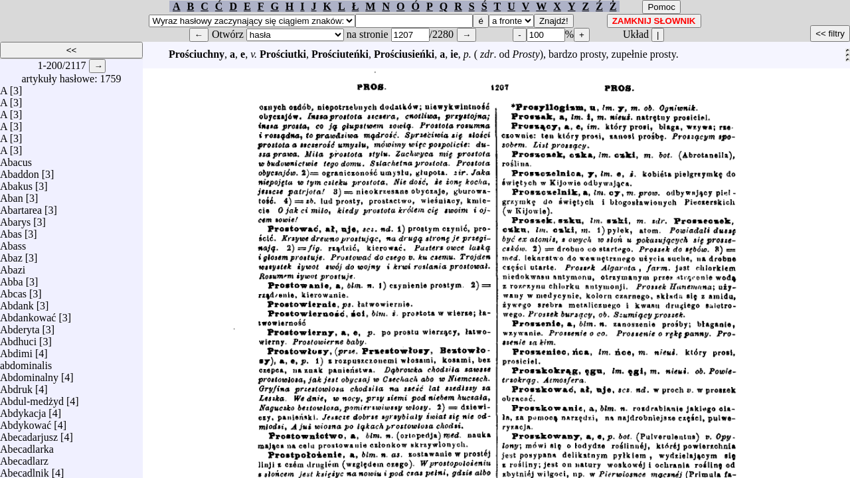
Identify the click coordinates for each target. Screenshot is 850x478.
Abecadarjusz (29, 433)
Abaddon (19, 171)
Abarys (15, 218)
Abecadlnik (24, 469)
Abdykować (25, 422)
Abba (11, 278)
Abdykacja (23, 410)
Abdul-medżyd (32, 398)
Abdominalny (29, 374)
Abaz (11, 254)
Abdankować (28, 314)
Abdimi (16, 350)
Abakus (16, 183)
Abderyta (20, 326)
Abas (11, 230)
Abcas (13, 290)
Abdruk (16, 386)
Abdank (17, 302)
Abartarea (21, 206)
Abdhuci (18, 338)
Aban (11, 194)
